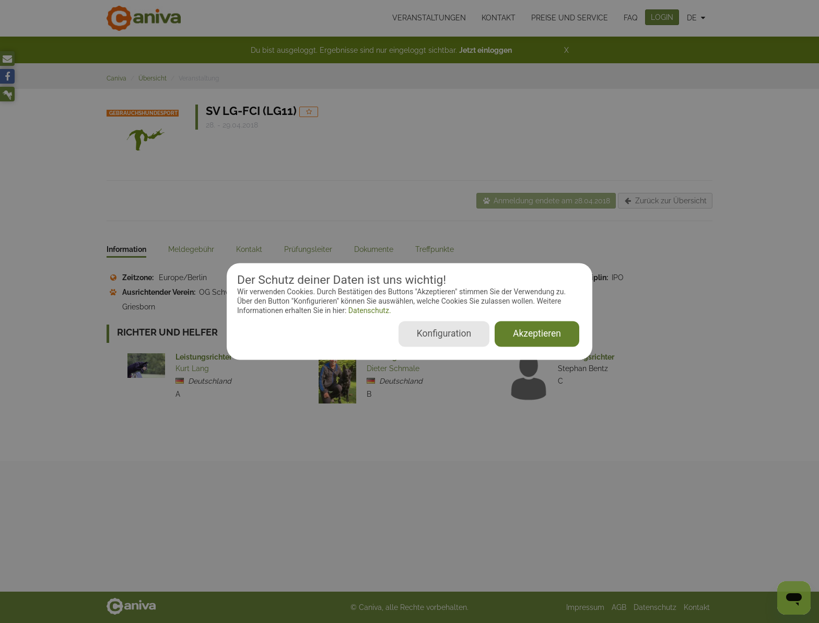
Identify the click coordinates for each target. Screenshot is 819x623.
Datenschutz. (368, 310)
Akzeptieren (537, 334)
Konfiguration (444, 334)
